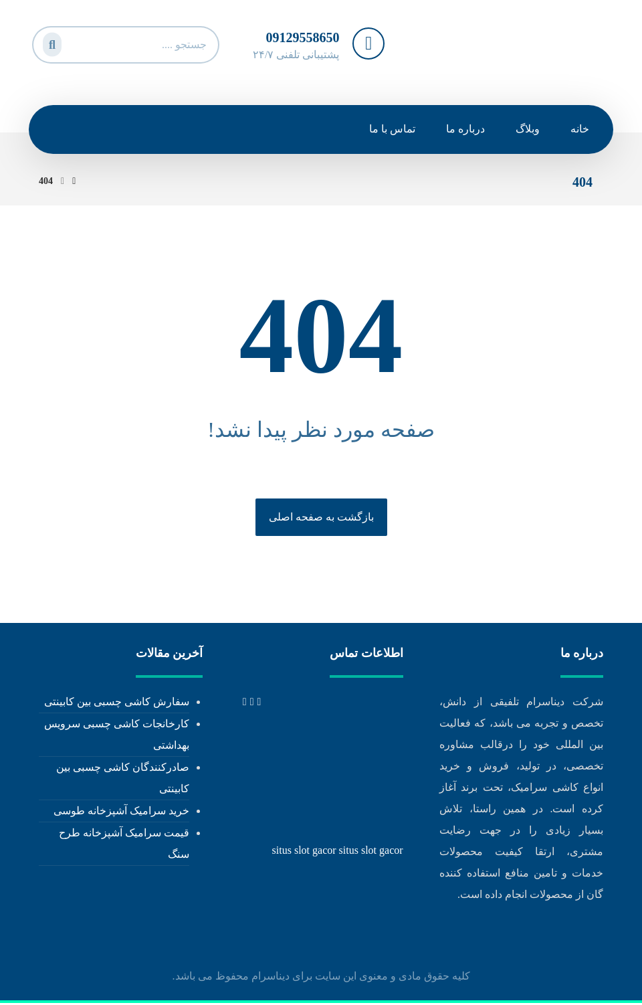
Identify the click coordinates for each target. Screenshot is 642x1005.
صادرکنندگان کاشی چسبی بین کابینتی (122, 778)
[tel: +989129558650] (259, 702)
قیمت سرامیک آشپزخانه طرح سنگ (124, 844)
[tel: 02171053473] (252, 702)
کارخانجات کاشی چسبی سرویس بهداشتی (116, 735)
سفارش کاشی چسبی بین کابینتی (116, 702)
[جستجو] (50, 41)
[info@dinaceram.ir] (244, 702)
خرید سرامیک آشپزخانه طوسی (121, 811)
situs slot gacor (304, 850)
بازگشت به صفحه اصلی (321, 517)
